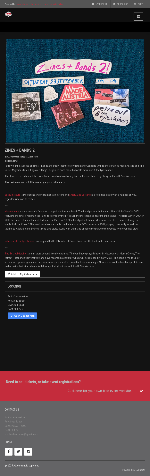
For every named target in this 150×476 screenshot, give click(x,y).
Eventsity (140, 470)
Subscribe (120, 4)
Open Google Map (22, 316)
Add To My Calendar (22, 274)
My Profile (99, 4)
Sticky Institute (12, 194)
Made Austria (12, 211)
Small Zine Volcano (80, 194)
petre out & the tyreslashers (20, 241)
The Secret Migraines (16, 253)
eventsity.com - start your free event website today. (39, 4)
